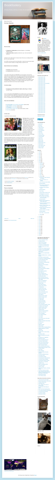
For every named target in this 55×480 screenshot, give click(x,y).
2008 (40, 230)
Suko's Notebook (41, 350)
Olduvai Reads (40, 325)
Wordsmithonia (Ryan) (42, 374)
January (41, 214)
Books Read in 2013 (41, 97)
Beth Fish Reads (41, 263)
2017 (40, 217)
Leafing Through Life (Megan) (43, 310)
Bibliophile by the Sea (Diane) (43, 264)
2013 (40, 223)
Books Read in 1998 (41, 78)
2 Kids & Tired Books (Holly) (43, 239)
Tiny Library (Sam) (41, 365)
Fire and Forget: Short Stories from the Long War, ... (44, 197)
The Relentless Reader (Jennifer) (43, 360)
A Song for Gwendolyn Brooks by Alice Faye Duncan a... (44, 203)
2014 (40, 222)
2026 (40, 151)
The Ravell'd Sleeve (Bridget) (43, 359)
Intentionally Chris (41, 383)
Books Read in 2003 (41, 84)
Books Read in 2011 (41, 94)
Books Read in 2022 (41, 108)
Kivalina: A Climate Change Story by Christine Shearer (44, 206)
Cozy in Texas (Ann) (41, 290)
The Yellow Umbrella (41, 392)
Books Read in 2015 (41, 99)
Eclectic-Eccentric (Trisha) (42, 295)
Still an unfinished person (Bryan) (43, 346)
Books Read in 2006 (41, 88)
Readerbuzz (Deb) (41, 333)
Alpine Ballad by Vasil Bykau (44, 195)
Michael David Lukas (41, 142)
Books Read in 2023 (41, 109)
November (41, 163)
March (41, 174)
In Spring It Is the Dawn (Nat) (43, 305)
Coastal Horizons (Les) (42, 288)
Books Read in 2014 (41, 98)
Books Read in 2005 (41, 87)
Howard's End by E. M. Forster (44, 209)
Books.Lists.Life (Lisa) (42, 281)
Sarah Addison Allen (41, 145)
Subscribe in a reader (41, 116)
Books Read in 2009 (41, 92)
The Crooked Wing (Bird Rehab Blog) (44, 390)
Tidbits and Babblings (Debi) (43, 364)
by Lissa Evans (11, 107)
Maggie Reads (40, 319)
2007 (40, 232)
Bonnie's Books (41, 269)
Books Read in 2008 (41, 90)
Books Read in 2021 (41, 107)
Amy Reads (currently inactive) (43, 257)
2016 (40, 219)
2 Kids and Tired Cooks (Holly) (43, 379)
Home (19, 218)
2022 (40, 157)
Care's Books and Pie (42, 284)
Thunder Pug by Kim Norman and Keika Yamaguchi (44, 208)
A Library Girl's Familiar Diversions (44, 248)
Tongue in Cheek (41, 366)
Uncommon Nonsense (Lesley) (43, 370)
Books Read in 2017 (41, 102)
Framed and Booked (41, 300)
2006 (40, 233)
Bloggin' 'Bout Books (41, 267)
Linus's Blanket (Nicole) (42, 314)
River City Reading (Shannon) (43, 339)
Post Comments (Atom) (12, 220)
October (41, 164)
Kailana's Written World (42, 308)
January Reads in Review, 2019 (12, 108)
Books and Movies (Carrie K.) (43, 277)
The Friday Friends (41, 355)
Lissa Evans (40, 137)
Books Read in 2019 (41, 104)
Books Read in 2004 (41, 85)
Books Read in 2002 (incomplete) (43, 83)
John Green (40, 132)
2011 (40, 226)
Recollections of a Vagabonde (43, 337)
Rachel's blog (40, 330)
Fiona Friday (8, 109)
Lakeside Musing (41, 309)
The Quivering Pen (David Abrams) (44, 357)
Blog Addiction (40, 265)
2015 (40, 220)
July (40, 168)
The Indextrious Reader (42, 356)
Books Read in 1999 (41, 79)
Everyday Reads (41, 298)
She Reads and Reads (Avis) (43, 343)
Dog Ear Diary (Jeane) (42, 293)
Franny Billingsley (41, 130)
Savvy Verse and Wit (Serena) (43, 342)
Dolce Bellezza (40, 294)
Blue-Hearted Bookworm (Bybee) (43, 268)
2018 (40, 216)
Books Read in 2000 (41, 80)
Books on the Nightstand (42, 280)
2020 (40, 160)
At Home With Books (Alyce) (43, 259)
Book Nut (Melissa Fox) (42, 273)
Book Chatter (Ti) (41, 272)
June (40, 170)
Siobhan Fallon (40, 147)
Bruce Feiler (40, 126)
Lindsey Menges (41, 136)
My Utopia (40, 323)
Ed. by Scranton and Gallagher (15, 104)
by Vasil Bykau (11, 105)
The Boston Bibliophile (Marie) (43, 354)
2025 (40, 153)
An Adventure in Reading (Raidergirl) (44, 258)
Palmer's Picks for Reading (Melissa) (44, 327)
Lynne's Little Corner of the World (43, 318)
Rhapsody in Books (41, 338)
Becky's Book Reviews (42, 260)
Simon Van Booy (41, 146)
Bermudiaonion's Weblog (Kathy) (43, 262)
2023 (40, 156)
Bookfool (44, 38)
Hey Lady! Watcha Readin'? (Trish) (44, 304)
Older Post (32, 218)
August (41, 167)
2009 (40, 229)
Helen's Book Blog (41, 303)
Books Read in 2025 (41, 112)
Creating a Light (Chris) (42, 382)
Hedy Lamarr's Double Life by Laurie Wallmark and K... (44, 185)
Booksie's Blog (40, 283)
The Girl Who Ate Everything (43, 391)
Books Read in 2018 (41, 103)
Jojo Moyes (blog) (41, 135)
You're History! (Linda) (42, 375)
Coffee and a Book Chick (42, 289)
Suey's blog (40, 349)
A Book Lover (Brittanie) (42, 243)
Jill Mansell (40, 131)
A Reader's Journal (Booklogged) (43, 249)
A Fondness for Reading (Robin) (43, 244)
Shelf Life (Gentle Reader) (42, 344)
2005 (40, 235)
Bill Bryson (40, 125)
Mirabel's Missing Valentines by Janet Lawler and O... (44, 201)
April (40, 173)
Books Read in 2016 (41, 100)
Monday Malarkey (9, 182)
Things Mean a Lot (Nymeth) (43, 361)
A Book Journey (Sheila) (42, 242)
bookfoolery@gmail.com (14, 178)
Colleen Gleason (41, 127)
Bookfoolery (12, 5)
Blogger (35, 475)
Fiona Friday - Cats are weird (44, 212)
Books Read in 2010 (41, 93)
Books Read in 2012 (41, 95)
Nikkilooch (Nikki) (41, 324)
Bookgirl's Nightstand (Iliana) (43, 274)
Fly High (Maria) (41, 299)
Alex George (40, 123)
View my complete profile (42, 52)
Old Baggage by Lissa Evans (44, 193)
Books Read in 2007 (41, 89)
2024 (40, 154)
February (41, 176)
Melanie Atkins (40, 141)
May (40, 171)
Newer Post (6, 218)
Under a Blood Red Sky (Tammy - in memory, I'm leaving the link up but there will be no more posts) (44, 372)
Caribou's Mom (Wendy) (42, 285)
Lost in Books (40, 315)
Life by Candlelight (41, 313)
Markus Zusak (40, 140)
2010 (40, 227)
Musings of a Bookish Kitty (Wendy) (44, 320)
